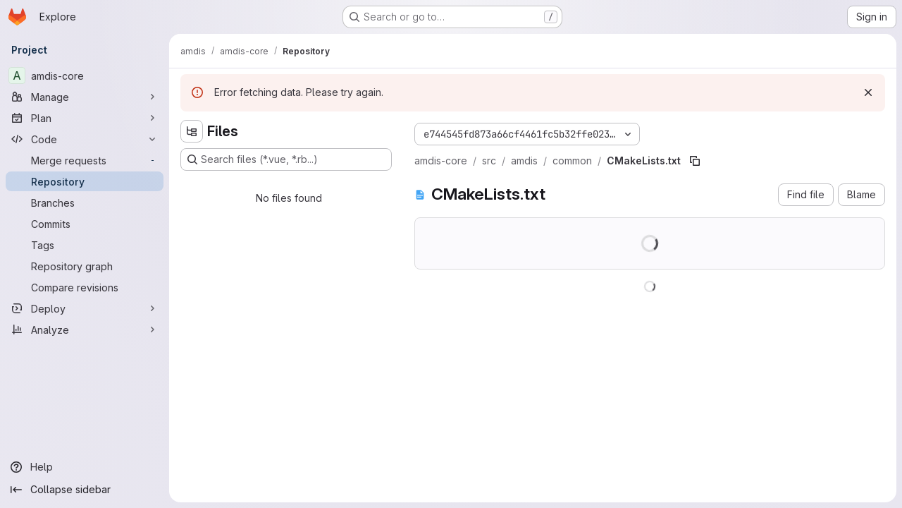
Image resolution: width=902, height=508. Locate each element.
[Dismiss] (868, 92)
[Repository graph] (84, 266)
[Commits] (84, 224)
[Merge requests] (84, 160)
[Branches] (84, 202)
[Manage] (84, 97)
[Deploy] (84, 308)
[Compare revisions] (84, 287)
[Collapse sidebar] (84, 490)
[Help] (84, 467)
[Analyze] (84, 329)
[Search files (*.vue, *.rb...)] (286, 159)
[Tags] (84, 245)
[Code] (84, 139)
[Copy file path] (695, 161)
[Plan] (84, 118)
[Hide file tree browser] (191, 131)
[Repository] (84, 181)
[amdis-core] (84, 75)
